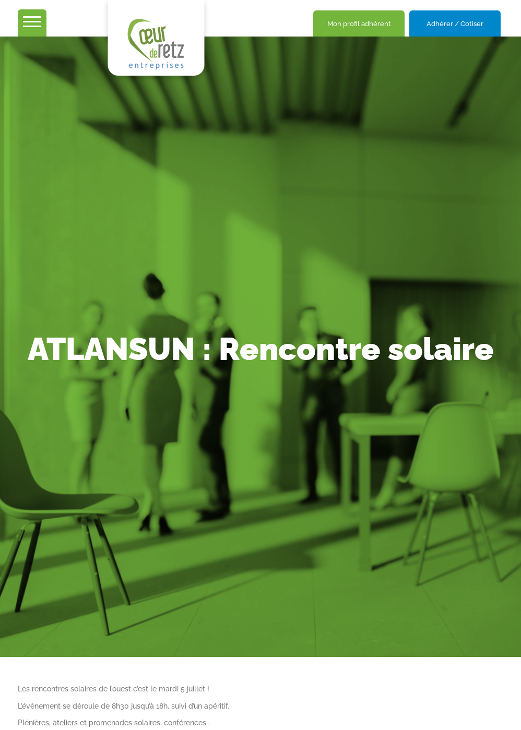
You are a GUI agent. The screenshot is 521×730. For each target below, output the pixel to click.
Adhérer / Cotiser (455, 24)
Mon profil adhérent (359, 24)
